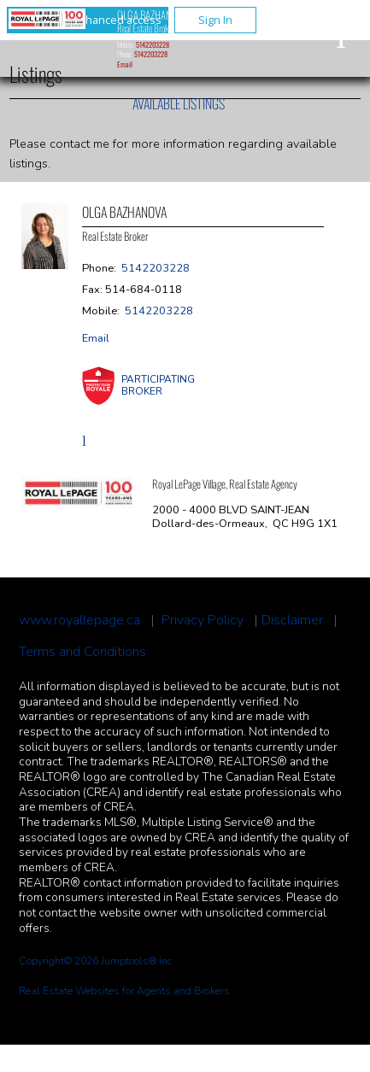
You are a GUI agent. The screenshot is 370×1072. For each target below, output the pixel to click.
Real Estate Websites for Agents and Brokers (124, 991)
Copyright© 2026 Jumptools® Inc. (96, 961)
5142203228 (152, 44)
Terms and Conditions (82, 652)
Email (124, 64)
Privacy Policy (203, 621)
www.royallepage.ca (79, 621)
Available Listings (178, 103)
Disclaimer (292, 621)
